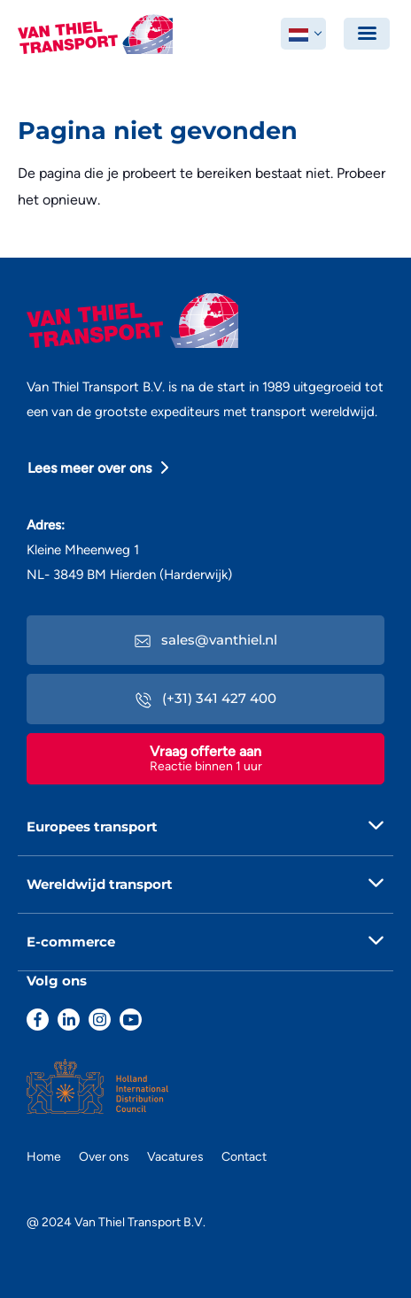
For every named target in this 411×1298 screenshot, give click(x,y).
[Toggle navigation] (367, 34)
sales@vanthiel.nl (206, 639)
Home (44, 1156)
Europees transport (92, 826)
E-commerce (71, 941)
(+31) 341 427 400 (206, 698)
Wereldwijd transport (100, 884)
